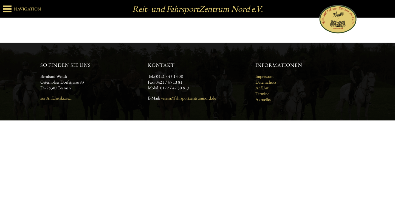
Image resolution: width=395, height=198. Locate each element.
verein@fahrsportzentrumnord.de (188, 98)
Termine (262, 94)
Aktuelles (263, 99)
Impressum (264, 76)
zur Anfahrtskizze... (56, 98)
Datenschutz (265, 82)
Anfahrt (262, 88)
